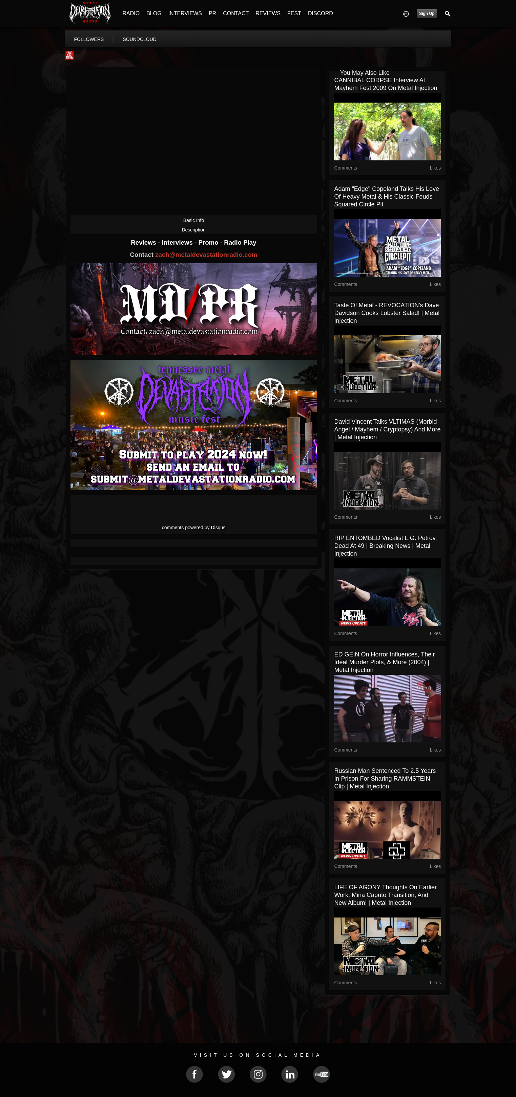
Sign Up (426, 13)
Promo (209, 242)
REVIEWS (268, 13)
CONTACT (236, 13)
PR (212, 13)
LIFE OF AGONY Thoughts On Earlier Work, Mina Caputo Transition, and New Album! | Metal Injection (385, 895)
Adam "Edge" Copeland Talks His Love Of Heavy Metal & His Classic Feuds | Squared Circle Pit (386, 196)
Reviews (144, 242)
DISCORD (320, 13)
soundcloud (140, 39)
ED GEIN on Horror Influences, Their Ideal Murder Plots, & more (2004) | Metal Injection (384, 662)
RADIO (131, 13)
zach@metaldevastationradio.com (206, 254)
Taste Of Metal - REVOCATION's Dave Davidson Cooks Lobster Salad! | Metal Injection (386, 313)
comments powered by (194, 527)
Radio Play (240, 242)
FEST (294, 13)
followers (89, 39)
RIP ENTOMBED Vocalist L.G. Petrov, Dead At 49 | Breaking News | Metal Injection (385, 546)
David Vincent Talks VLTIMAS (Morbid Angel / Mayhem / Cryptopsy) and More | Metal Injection (387, 429)
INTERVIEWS (185, 13)
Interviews (178, 242)
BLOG (153, 13)
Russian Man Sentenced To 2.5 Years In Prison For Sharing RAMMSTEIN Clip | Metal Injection (385, 778)
